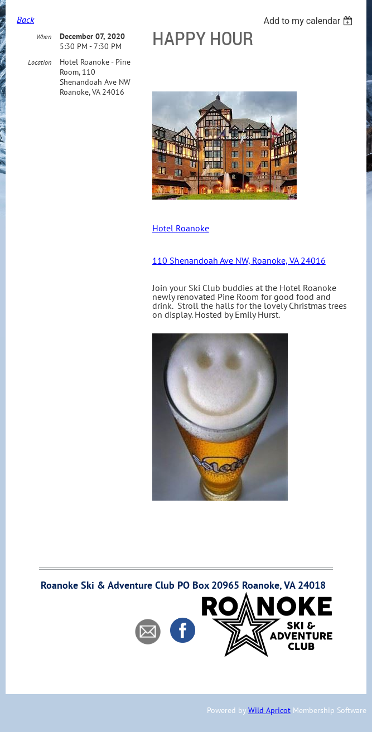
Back (25, 19)
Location (39, 62)
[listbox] (309, 21)
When (43, 36)
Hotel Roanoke (180, 228)
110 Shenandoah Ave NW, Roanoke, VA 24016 (239, 260)
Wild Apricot (269, 710)
